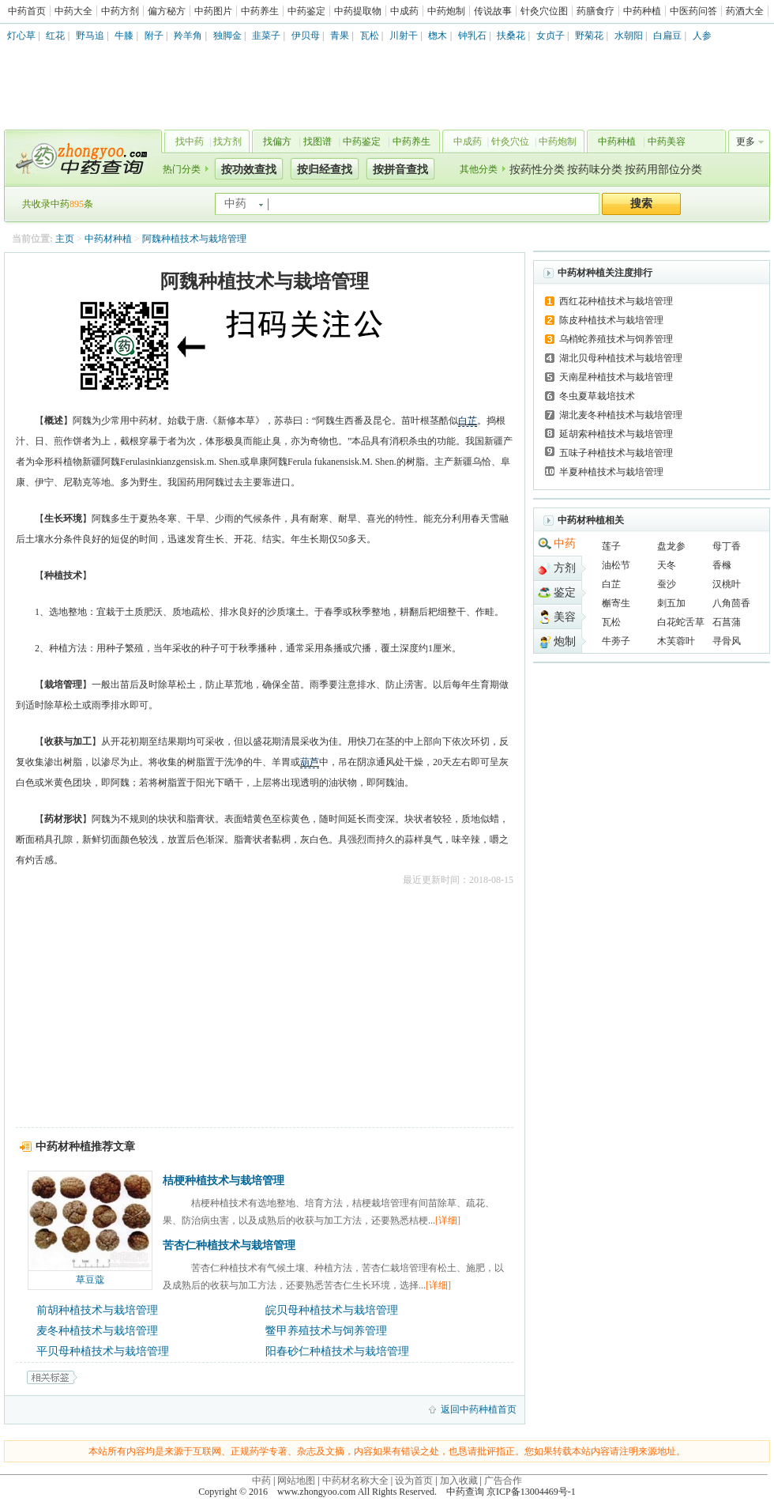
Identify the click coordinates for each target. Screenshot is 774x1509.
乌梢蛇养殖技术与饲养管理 (616, 339)
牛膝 (124, 35)
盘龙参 (671, 546)
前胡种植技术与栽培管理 (97, 1310)
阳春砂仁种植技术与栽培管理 (337, 1351)
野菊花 (589, 35)
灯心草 (21, 35)
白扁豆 (667, 35)
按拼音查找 (400, 169)
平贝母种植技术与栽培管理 (102, 1351)
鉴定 (565, 592)
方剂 (565, 568)
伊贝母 (305, 35)
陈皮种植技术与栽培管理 (611, 320)
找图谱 (317, 141)
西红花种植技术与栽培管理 (616, 301)
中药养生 (260, 11)
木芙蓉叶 (676, 641)
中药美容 (667, 141)
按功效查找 (248, 169)
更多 (745, 141)
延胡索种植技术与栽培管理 (616, 433)
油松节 (616, 565)
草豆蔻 (90, 1279)
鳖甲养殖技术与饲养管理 (326, 1331)
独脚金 (227, 35)
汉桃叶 (726, 584)
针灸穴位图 (544, 11)
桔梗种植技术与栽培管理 (223, 1180)
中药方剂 (120, 11)
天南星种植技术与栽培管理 (616, 377)
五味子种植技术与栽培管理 (616, 452)
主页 (64, 238)
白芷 (467, 420)
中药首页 (27, 11)
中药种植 (642, 11)
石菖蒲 (726, 622)
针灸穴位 (510, 141)
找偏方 (277, 141)
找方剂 (227, 141)
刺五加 (671, 603)
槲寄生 (616, 603)
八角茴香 (731, 603)
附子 (154, 35)
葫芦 (309, 762)
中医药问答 (693, 11)
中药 (565, 543)
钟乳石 (472, 35)
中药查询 (80, 158)
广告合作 (503, 1480)
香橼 (721, 565)
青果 (339, 35)
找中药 (189, 141)
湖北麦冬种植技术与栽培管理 (620, 415)
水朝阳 (628, 35)
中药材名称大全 (355, 1480)
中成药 (404, 11)
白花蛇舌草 (680, 622)
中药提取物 (357, 11)
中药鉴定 (306, 11)
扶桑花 (511, 35)
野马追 (90, 35)
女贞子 (550, 35)
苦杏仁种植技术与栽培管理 (229, 1245)
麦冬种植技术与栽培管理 (97, 1331)
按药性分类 (537, 169)
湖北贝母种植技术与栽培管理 (620, 358)
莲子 (611, 546)
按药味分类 (594, 169)
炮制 (565, 641)
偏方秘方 (167, 11)
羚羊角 (188, 35)
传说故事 (493, 11)
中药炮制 (446, 11)
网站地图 (296, 1480)
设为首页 (414, 1480)
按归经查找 (324, 169)
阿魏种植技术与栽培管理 (194, 238)
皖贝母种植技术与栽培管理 (331, 1310)
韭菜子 (266, 35)
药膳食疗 (595, 11)
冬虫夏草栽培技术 (597, 396)
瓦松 (369, 35)
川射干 (403, 35)
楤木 (437, 35)
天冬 (666, 565)
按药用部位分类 (663, 169)
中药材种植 (108, 238)
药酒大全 (745, 11)
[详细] (447, 1220)
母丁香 (726, 546)
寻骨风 (726, 641)
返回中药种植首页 (479, 1409)
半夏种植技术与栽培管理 (611, 471)
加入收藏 (459, 1480)
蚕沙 (666, 584)
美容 (565, 617)
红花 (55, 35)
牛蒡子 (616, 641)
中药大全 (73, 11)
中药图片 (213, 11)
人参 (702, 35)
